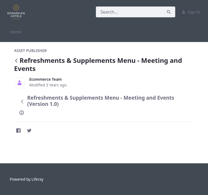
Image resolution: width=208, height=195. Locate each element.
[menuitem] (16, 32)
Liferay (37, 179)
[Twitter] (29, 130)
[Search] (129, 11)
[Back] (16, 61)
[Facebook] (18, 130)
